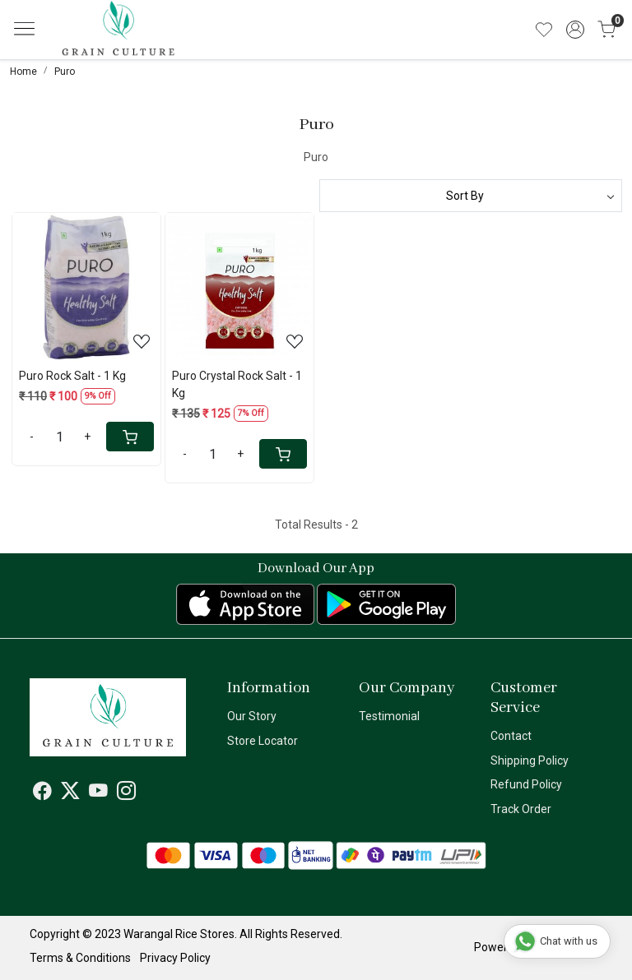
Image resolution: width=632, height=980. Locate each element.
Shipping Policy (529, 760)
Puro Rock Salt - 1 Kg (72, 375)
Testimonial (389, 716)
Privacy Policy (175, 957)
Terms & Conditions (80, 957)
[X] (70, 793)
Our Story (251, 716)
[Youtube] (98, 793)
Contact (511, 735)
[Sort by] (470, 195)
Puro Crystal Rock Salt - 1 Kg (237, 384)
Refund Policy (526, 784)
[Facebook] (42, 793)
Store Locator (262, 740)
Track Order (520, 809)
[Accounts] (575, 30)
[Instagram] (126, 793)
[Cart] (130, 436)
